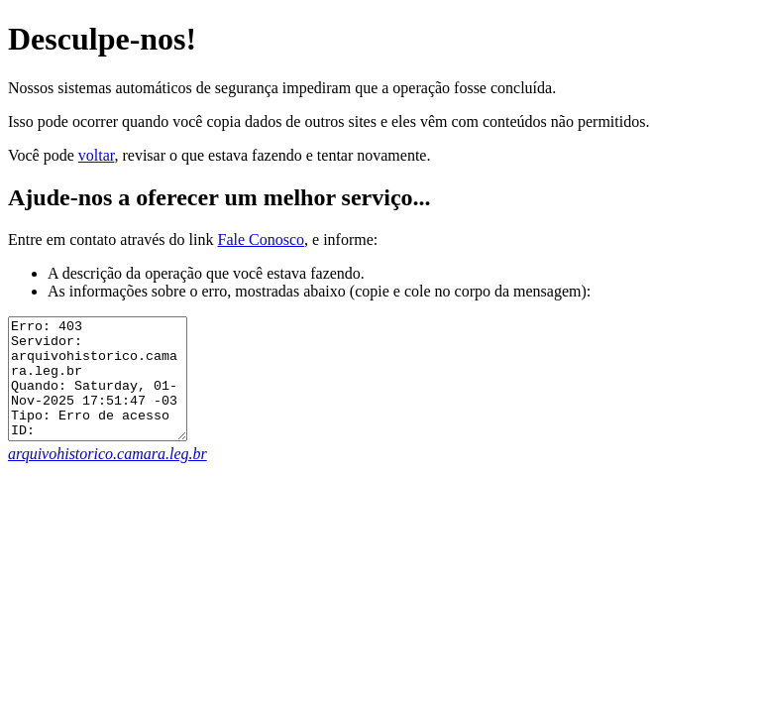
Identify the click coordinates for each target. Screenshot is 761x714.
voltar (96, 155)
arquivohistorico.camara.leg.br (107, 477)
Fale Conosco (260, 239)
